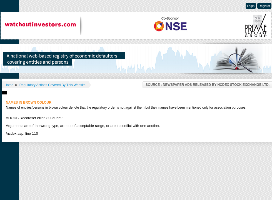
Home (8, 85)
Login (250, 6)
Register (264, 6)
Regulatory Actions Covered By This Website (52, 85)
